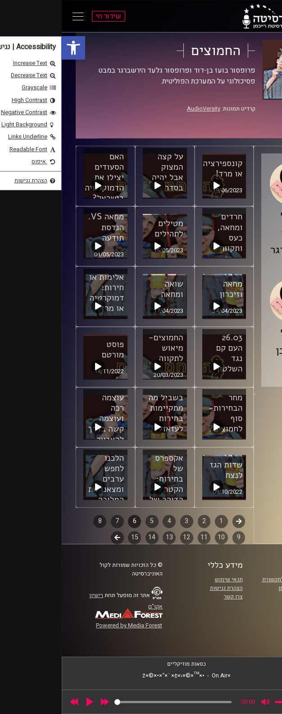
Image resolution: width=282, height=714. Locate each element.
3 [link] (125, 521)
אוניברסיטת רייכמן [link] (239, 588)
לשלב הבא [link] (55, 538)
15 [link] (73, 537)
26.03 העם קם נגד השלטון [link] (168, 353)
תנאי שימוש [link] (167, 579)
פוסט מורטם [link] (51, 349)
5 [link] (90, 521)
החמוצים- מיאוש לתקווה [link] (104, 348)
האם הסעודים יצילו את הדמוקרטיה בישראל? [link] (42, 177)
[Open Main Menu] (16, 16)
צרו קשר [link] (171, 597)
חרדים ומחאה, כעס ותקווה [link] (168, 232)
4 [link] (107, 521)
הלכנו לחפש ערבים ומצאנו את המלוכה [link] (44, 478)
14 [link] (90, 537)
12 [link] (124, 537)
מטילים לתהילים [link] (107, 229)
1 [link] (159, 521)
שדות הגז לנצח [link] (164, 470)
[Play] (28, 702)
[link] (11, 48)
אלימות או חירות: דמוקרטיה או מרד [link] (44, 292)
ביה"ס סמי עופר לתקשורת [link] (230, 579)
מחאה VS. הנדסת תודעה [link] (44, 227)
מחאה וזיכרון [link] (169, 289)
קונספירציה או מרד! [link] (161, 169)
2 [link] (142, 521)
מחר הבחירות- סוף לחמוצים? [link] (164, 413)
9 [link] (177, 537)
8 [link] (38, 521)
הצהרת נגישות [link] (164, 588)
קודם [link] (177, 521)
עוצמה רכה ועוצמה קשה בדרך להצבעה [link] (44, 418)
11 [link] (142, 537)
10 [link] (159, 537)
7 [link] (55, 521)
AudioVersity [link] (142, 109)
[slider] (111, 702)
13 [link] (107, 537)
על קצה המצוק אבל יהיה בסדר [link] (106, 172)
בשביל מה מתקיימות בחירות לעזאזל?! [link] (103, 413)
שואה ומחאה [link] (110, 289)
